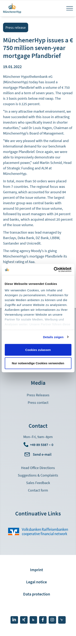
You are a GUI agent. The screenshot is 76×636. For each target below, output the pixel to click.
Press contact (38, 402)
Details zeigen (53, 337)
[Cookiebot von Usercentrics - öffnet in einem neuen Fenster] (54, 269)
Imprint (36, 569)
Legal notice (36, 581)
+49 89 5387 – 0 (41, 444)
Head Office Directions (38, 467)
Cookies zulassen (38, 350)
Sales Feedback (38, 482)
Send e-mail (42, 454)
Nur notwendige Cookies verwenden (38, 363)
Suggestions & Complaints (38, 475)
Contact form (38, 490)
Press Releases (38, 395)
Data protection (36, 593)
